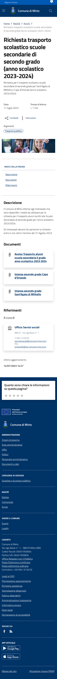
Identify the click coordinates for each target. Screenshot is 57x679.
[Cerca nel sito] (50, 11)
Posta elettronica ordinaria (15, 566)
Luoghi (5, 528)
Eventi (5, 523)
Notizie (5, 497)
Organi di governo (11, 440)
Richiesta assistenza (12, 586)
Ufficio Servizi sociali (27, 327)
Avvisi (27, 23)
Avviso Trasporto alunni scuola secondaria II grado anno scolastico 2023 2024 (31, 257)
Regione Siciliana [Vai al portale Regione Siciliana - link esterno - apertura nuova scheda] (11, 2)
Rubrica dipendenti (11, 595)
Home (7, 23)
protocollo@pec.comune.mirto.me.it (30, 346)
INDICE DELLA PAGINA (28, 166)
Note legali (7, 610)
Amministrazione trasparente (16, 600)
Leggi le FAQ (8, 576)
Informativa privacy (11, 605)
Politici (5, 454)
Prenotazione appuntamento (16, 581)
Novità (16, 23)
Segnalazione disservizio (14, 590)
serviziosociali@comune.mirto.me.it (30, 341)
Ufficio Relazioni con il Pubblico (17, 559)
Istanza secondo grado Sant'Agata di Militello (28, 292)
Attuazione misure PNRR (41, 671)
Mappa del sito (9, 671)
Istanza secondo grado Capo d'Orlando (31, 276)
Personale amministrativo (15, 459)
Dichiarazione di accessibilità (16, 615)
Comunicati (7, 502)
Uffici (4, 449)
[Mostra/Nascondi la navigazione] (3, 10)
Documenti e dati (10, 464)
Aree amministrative (12, 445)
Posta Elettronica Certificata (16, 562)
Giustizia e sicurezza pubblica (16, 480)
